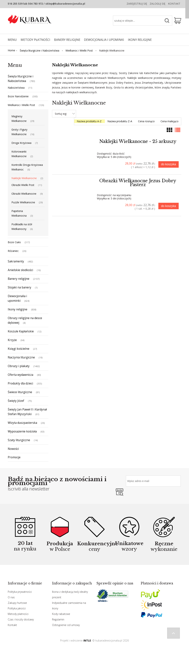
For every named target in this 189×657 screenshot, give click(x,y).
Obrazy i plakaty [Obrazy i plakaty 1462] (19, 366)
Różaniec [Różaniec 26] (13, 251)
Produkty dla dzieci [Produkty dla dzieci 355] (20, 383)
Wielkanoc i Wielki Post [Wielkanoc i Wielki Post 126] (21, 105)
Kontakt (174, 3)
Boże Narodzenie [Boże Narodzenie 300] (18, 96)
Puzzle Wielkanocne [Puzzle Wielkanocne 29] (23, 202)
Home (11, 50)
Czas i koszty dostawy (21, 619)
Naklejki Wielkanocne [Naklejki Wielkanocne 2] (24, 178)
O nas (11, 597)
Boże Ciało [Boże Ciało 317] (14, 242)
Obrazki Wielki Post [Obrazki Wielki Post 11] (22, 185)
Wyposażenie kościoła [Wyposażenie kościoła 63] (22, 431)
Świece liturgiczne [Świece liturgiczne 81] (20, 392)
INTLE (87, 640)
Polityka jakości (17, 608)
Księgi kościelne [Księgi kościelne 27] (18, 349)
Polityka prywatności (20, 591)
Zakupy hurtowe (17, 603)
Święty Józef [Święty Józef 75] (16, 401)
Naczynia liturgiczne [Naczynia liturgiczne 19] (21, 357)
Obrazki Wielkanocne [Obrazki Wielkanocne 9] (23, 193)
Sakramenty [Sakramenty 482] (16, 261)
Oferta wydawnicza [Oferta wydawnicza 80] (20, 375)
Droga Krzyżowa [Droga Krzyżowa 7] (21, 143)
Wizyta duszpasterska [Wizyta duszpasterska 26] (22, 423)
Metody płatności (18, 614)
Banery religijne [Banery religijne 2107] (18, 279)
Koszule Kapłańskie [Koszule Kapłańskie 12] (21, 331)
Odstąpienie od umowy (66, 625)
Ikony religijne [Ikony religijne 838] (17, 309)
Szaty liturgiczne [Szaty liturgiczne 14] (19, 440)
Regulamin (58, 619)
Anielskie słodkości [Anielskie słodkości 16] (20, 270)
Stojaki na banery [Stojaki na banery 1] (19, 287)
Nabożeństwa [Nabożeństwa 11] (16, 87)
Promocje (14, 457)
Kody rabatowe (61, 614)
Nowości (13, 449)
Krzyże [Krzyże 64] (12, 340)
